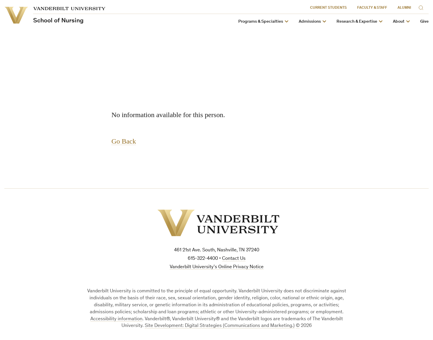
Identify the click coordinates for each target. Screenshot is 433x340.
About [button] (399, 21)
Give (424, 21)
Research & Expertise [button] (357, 21)
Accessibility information (116, 319)
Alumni (404, 8)
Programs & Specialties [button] (260, 21)
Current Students (328, 8)
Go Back (124, 141)
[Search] (422, 7)
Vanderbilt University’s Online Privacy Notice (217, 267)
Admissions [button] (310, 21)
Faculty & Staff (372, 8)
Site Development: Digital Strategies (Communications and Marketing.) (220, 325)
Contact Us (234, 258)
